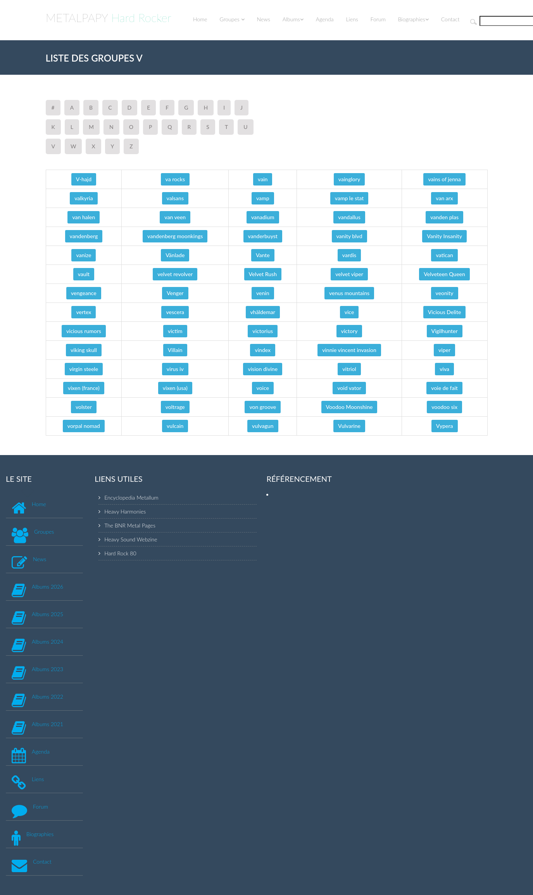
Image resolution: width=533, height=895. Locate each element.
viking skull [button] (84, 350)
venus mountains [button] (349, 293)
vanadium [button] (262, 217)
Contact (450, 19)
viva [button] (444, 369)
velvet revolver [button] (175, 274)
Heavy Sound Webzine (130, 539)
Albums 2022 (47, 696)
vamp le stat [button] (349, 198)
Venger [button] (175, 293)
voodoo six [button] (444, 407)
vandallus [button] (349, 217)
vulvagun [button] (263, 426)
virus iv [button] (175, 369)
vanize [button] (83, 255)
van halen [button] (83, 217)
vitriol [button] (349, 369)
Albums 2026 (47, 586)
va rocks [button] (175, 179)
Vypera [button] (444, 426)
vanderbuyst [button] (263, 236)
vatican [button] (444, 255)
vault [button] (84, 274)
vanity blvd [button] (349, 236)
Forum (378, 19)
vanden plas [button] (444, 217)
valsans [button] (175, 198)
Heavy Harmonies (125, 511)
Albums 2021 (47, 724)
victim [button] (175, 331)
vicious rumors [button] (83, 331)
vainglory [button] (349, 179)
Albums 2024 (47, 641)
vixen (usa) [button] (175, 388)
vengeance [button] (84, 293)
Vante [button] (263, 255)
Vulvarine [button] (349, 426)
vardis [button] (349, 255)
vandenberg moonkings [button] (175, 236)
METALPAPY (109, 17)
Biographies (413, 19)
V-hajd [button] (83, 179)
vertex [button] (83, 312)
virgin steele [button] (83, 369)
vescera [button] (175, 312)
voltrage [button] (175, 407)
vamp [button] (262, 198)
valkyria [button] (83, 198)
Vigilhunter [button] (444, 331)
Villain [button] (175, 350)
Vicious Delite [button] (444, 312)
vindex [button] (263, 350)
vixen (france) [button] (84, 388)
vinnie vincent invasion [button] (349, 350)
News (263, 19)
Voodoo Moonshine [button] (349, 407)
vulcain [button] (175, 426)
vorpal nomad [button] (83, 426)
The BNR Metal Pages (129, 525)
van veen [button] (175, 217)
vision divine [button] (263, 369)
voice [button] (263, 388)
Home (200, 19)
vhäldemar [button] (262, 312)
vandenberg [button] (84, 236)
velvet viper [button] (349, 274)
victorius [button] (262, 331)
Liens (352, 19)
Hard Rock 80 (120, 553)
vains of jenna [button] (444, 179)
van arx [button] (444, 198)
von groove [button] (262, 407)
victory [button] (349, 331)
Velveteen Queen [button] (444, 274)
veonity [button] (445, 293)
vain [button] (262, 179)
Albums (293, 19)
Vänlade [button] (175, 255)
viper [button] (444, 350)
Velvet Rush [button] (263, 274)
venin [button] (262, 293)
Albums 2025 (47, 614)
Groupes (232, 19)
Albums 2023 (47, 669)
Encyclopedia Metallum (131, 497)
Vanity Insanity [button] (444, 236)
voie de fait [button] (444, 388)
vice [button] (349, 312)
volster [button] (84, 407)
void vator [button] (349, 388)
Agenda (325, 19)
